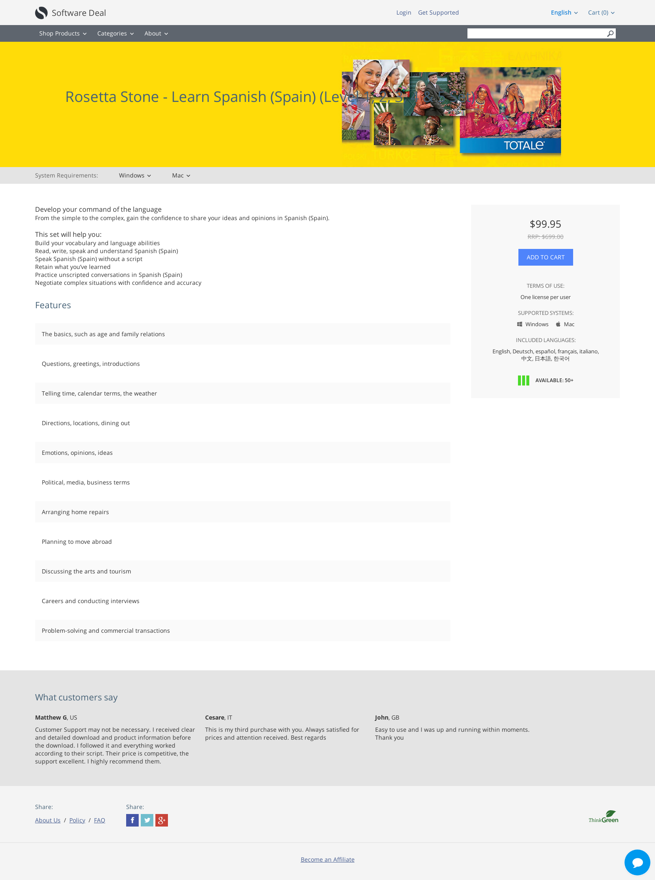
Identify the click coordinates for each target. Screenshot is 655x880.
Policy (77, 820)
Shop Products (59, 33)
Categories (112, 33)
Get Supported (438, 12)
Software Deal (79, 12)
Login (403, 12)
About (153, 33)
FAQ (99, 820)
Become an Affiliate (328, 859)
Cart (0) (598, 12)
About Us (48, 820)
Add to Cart (546, 257)
